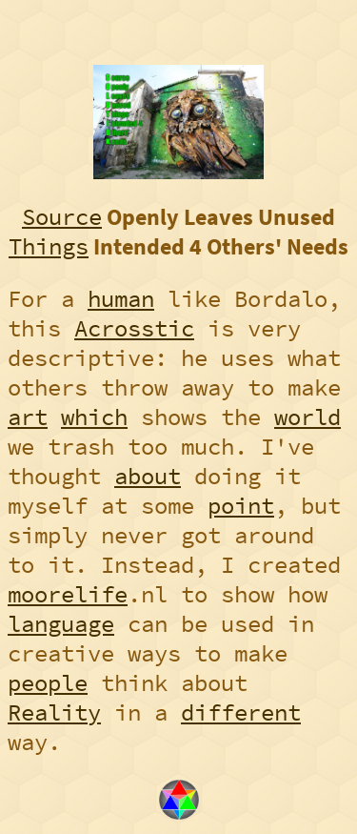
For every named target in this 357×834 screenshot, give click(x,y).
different (241, 712)
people (48, 683)
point (241, 505)
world (307, 417)
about (147, 476)
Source (62, 217)
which (94, 417)
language (61, 624)
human (121, 299)
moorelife (68, 594)
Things (49, 246)
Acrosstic (134, 328)
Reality (54, 712)
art (28, 417)
